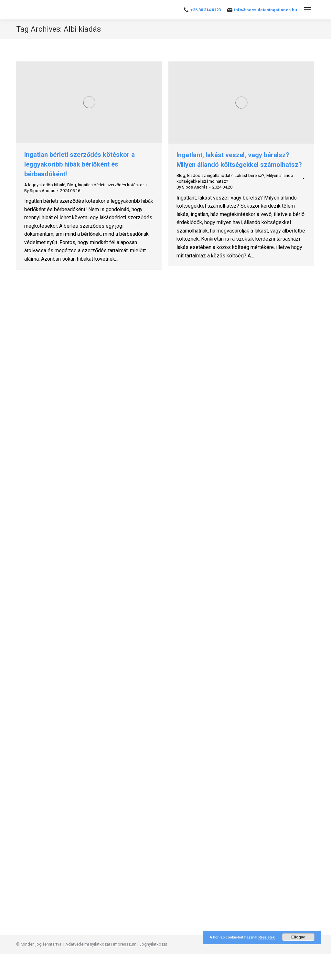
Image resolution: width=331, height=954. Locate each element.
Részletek (266, 937)
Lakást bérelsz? (249, 175)
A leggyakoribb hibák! (44, 184)
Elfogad (298, 937)
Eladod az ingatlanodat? (210, 175)
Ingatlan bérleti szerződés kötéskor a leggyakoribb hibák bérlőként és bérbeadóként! (79, 164)
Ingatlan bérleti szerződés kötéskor (111, 184)
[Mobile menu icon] (307, 10)
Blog (71, 184)
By (39, 190)
